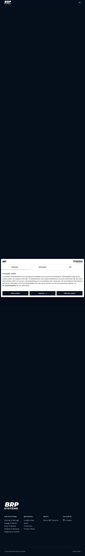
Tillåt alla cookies (69, 293)
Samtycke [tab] (15, 267)
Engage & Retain (10, 523)
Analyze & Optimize (11, 529)
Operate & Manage (11, 520)
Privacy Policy (77, 551)
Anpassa (43, 293)
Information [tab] (42, 267)
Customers (28, 526)
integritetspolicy (10, 285)
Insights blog (29, 520)
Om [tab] (70, 267)
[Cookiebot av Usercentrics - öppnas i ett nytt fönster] (75, 261)
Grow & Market (10, 526)
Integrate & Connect (12, 532)
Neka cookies (15, 293)
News (26, 523)
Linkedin (67, 520)
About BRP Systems (50, 520)
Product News (29, 529)
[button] (80, 2)
